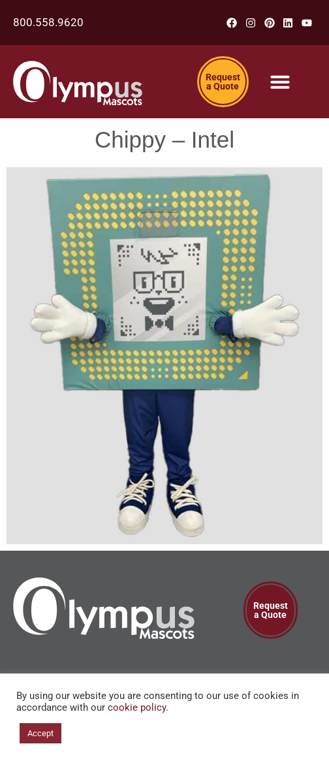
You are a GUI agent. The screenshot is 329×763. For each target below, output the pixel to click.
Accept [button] (40, 733)
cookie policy (137, 707)
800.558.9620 (48, 22)
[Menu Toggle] (280, 81)
